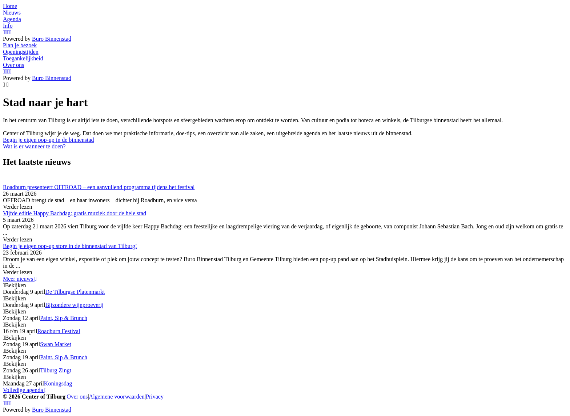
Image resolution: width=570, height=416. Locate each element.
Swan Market (55, 344)
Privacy (155, 396)
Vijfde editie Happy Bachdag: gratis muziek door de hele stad (74, 213)
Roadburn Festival (58, 331)
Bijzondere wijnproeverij (74, 305)
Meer (20, 279)
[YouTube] (8, 32)
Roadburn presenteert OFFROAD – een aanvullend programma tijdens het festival (98, 187)
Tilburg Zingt (55, 370)
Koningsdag (58, 383)
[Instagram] (4, 32)
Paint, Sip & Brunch (63, 318)
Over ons (77, 396)
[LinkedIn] (10, 32)
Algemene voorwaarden (117, 396)
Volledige (25, 390)
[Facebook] (6, 32)
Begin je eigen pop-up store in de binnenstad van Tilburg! (70, 246)
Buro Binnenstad (51, 39)
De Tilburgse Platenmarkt (75, 292)
